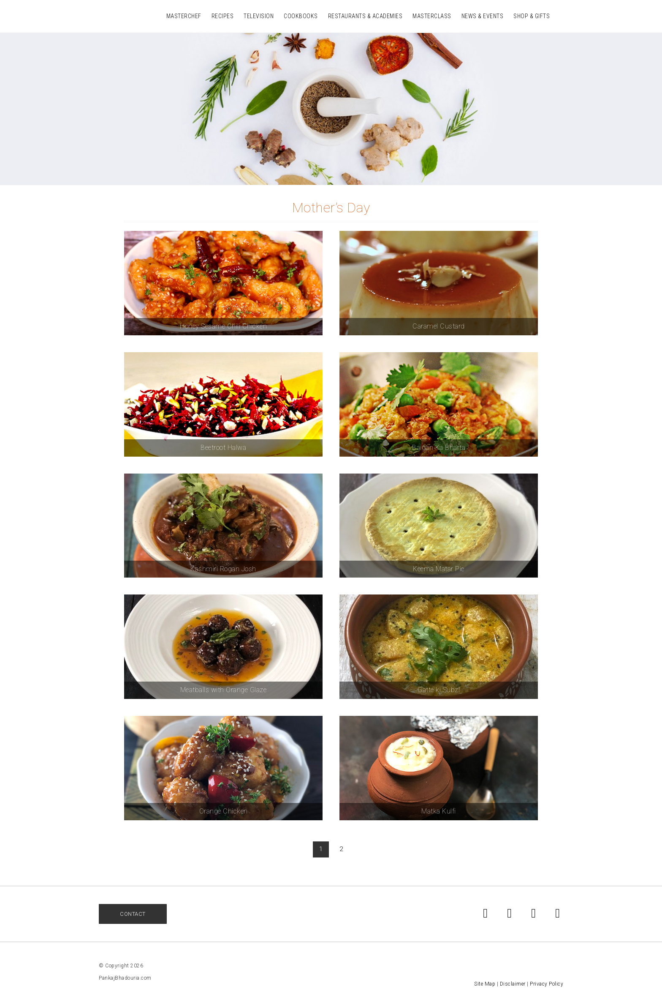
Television (259, 16)
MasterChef (183, 16)
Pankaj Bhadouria (111, 16)
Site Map (484, 984)
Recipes (223, 16)
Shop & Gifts (531, 16)
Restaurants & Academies (365, 16)
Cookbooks (301, 16)
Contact (133, 914)
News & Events (482, 16)
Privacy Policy (546, 984)
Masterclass (431, 16)
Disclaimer (513, 984)
